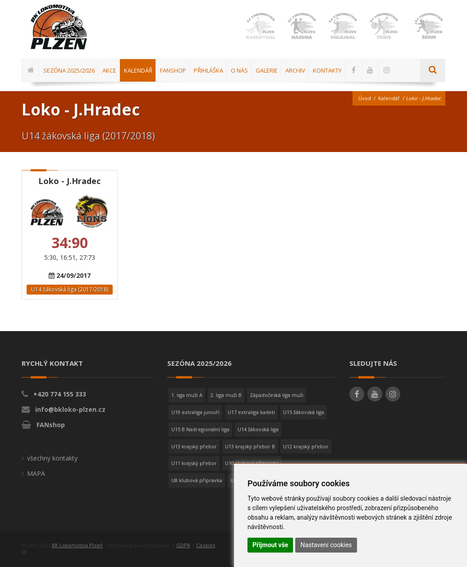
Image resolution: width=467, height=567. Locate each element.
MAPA (36, 473)
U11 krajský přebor (194, 463)
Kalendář (389, 98)
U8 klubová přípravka (196, 480)
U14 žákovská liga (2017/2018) (69, 289)
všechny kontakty (52, 458)
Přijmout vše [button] (270, 545)
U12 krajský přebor (306, 446)
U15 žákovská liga (303, 412)
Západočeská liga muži (276, 395)
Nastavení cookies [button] (326, 545)
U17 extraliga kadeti (251, 412)
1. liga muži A (186, 395)
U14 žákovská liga (258, 429)
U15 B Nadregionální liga (200, 429)
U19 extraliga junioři (195, 412)
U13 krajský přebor (194, 446)
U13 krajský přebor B (250, 446)
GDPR (183, 545)
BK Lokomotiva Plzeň (77, 545)
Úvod (364, 98)
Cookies (205, 545)
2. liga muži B (226, 395)
